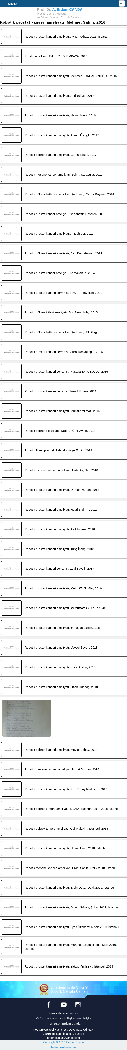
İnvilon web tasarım (63, 1047)
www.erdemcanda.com (63, 1013)
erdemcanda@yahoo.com (63, 1037)
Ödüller (40, 1018)
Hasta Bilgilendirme (70, 1018)
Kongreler (52, 1018)
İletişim (87, 1018)
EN (121, 3)
